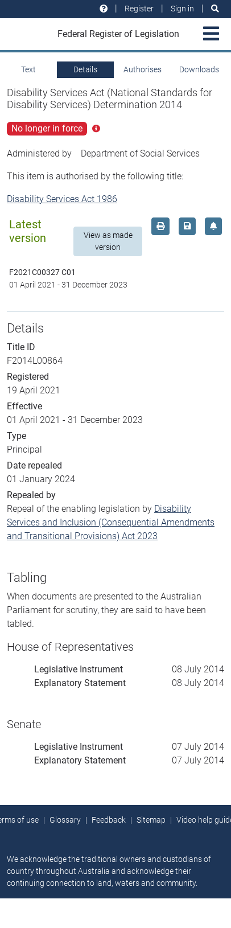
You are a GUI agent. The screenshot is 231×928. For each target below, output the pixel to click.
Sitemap (151, 819)
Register (139, 8)
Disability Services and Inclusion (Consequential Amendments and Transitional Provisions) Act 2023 (110, 522)
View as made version (108, 241)
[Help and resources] (103, 9)
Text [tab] (28, 69)
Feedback (109, 819)
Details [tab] (85, 69)
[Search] (215, 9)
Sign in (182, 8)
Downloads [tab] (199, 69)
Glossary (65, 819)
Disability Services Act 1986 (62, 199)
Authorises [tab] (142, 69)
